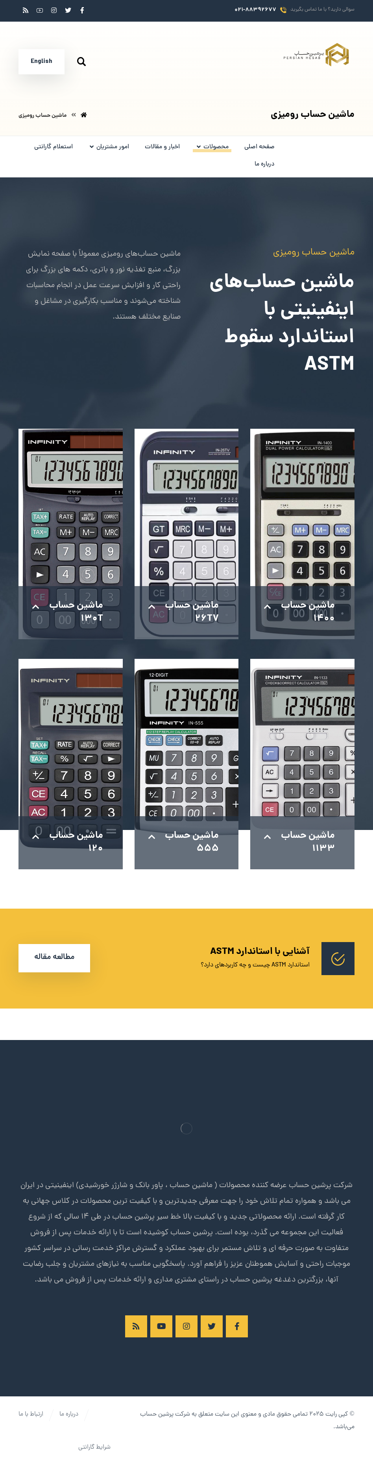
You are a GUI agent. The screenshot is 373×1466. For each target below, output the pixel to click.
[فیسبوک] (82, 10)
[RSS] (25, 10)
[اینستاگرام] (54, 10)
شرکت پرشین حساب (165, 1414)
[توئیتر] (68, 10)
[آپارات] (39, 10)
